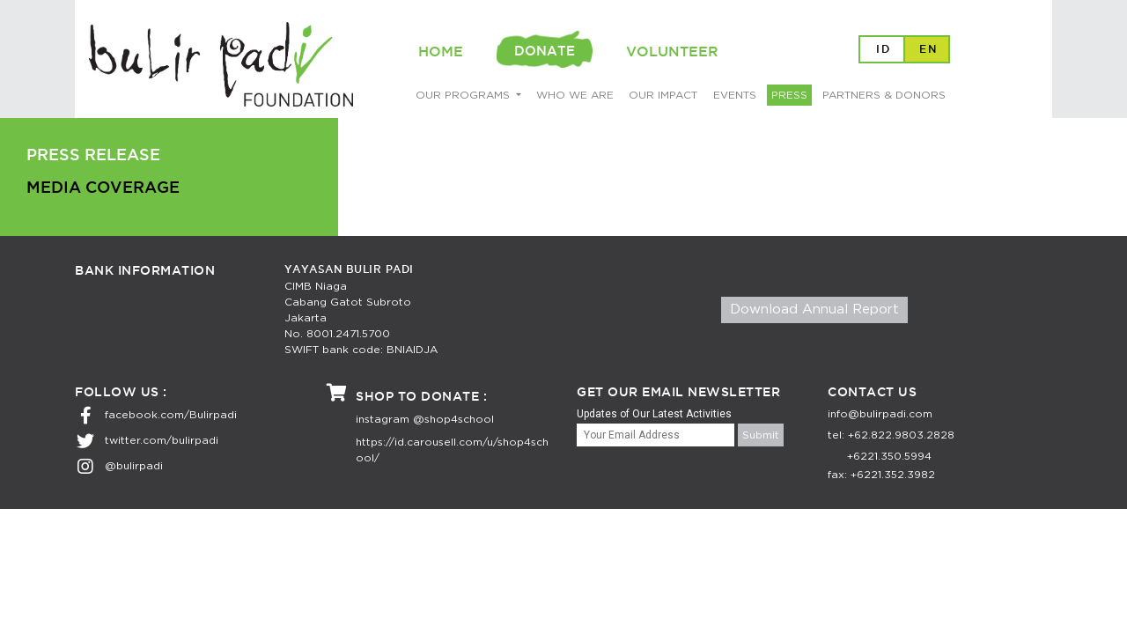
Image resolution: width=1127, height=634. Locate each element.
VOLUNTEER (672, 52)
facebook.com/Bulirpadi (171, 414)
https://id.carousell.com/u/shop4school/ (452, 450)
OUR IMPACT (663, 95)
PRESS (789, 95)
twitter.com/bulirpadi (161, 440)
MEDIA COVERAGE (103, 188)
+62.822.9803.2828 (901, 435)
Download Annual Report (814, 309)
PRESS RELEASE (93, 156)
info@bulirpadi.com (880, 414)
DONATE (544, 51)
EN (928, 50)
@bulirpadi (134, 466)
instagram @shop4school (425, 419)
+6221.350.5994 (889, 456)
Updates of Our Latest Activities (654, 414)
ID (883, 50)
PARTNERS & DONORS (884, 95)
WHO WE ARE (575, 95)
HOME (440, 52)
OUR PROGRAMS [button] (464, 95)
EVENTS (734, 95)
